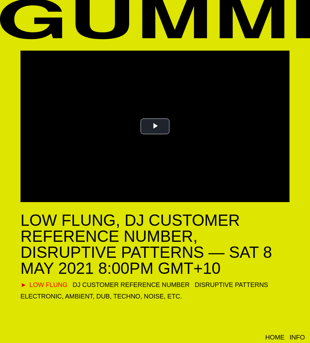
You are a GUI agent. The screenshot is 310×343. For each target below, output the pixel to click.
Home (274, 337)
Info (297, 337)
